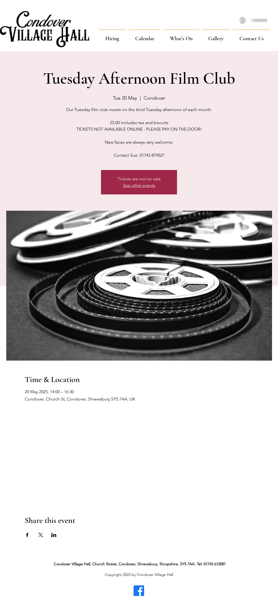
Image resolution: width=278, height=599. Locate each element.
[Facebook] (139, 590)
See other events (139, 185)
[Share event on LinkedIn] (53, 535)
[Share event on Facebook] (27, 535)
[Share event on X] (40, 535)
